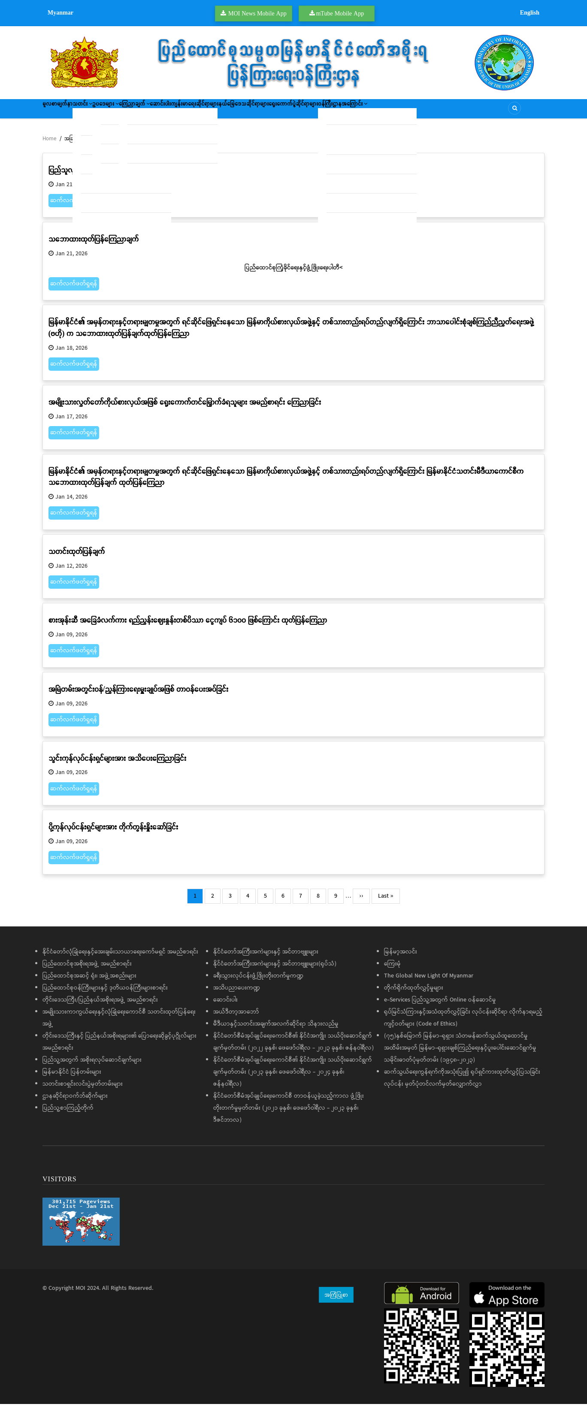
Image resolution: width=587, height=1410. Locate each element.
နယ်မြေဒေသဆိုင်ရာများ (324, 111)
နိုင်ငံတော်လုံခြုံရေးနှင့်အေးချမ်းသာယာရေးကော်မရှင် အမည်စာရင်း (120, 957)
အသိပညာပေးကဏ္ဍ (236, 993)
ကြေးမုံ (392, 969)
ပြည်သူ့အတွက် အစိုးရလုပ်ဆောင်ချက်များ (92, 1066)
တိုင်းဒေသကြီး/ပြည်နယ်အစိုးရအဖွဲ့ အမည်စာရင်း (100, 1006)
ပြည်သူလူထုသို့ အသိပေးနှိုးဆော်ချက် (98, 176)
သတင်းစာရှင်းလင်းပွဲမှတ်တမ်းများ (82, 1090)
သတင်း (100, 111)
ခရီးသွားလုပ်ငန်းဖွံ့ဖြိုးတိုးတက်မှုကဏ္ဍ (258, 981)
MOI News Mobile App (257, 13)
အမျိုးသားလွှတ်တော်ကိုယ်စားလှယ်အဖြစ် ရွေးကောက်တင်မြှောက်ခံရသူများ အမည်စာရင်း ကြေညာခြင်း (184, 408)
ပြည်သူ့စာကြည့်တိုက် (68, 1114)
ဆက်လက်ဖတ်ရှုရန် (73, 206)
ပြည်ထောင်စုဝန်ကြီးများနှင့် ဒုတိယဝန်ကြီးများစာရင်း (105, 993)
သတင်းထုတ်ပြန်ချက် (76, 557)
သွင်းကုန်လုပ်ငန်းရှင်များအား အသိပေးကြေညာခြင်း (117, 764)
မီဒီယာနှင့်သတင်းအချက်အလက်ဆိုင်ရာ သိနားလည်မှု (276, 1030)
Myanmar (60, 12)
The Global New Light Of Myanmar (428, 981)
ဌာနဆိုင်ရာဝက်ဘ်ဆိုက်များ (75, 1102)
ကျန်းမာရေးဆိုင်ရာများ (261, 111)
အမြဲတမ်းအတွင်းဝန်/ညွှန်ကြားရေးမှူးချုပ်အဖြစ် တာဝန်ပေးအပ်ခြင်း (138, 695)
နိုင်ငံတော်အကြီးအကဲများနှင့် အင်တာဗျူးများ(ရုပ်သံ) (274, 969)
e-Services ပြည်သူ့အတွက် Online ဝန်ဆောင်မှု (440, 1006)
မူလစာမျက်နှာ (63, 111)
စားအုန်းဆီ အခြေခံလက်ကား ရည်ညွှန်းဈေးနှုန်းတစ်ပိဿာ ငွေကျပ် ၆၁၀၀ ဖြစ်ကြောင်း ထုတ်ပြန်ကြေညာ (187, 626)
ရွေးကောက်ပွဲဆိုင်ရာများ (388, 111)
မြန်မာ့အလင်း (400, 957)
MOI (80, 1294)
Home (49, 144)
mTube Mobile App (340, 13)
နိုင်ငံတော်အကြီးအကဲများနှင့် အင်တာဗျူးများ (265, 957)
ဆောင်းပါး (215, 111)
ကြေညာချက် (177, 111)
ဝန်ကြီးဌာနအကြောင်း (451, 111)
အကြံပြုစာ (336, 1300)
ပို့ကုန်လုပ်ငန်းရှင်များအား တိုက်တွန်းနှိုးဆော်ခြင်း (113, 833)
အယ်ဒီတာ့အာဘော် (236, 1018)
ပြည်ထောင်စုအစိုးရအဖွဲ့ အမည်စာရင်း (87, 969)
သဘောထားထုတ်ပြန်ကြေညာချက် (93, 245)
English (529, 12)
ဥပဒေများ (135, 111)
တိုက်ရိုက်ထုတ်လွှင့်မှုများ (413, 993)
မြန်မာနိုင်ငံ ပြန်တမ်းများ (71, 1078)
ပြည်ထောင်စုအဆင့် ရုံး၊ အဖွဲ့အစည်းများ (89, 981)
